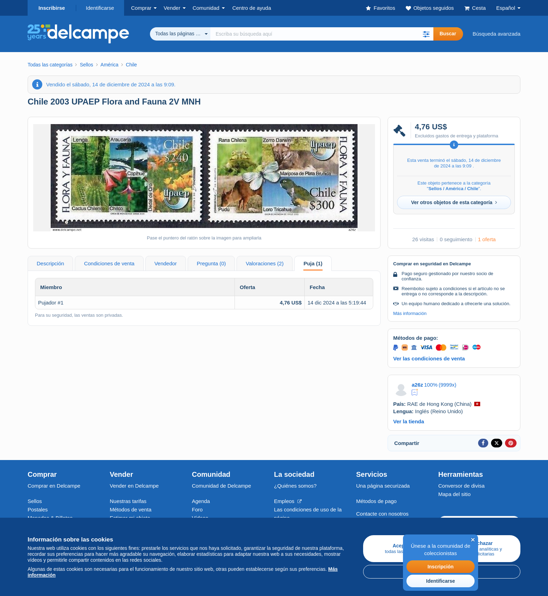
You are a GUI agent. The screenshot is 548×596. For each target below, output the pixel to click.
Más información (409, 313)
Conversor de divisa (461, 486)
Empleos (288, 501)
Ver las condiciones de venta (429, 358)
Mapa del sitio (454, 494)
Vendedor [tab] (165, 263)
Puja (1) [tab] (312, 263)
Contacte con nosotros (382, 514)
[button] (426, 34)
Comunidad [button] (206, 8)
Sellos (35, 501)
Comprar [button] (141, 8)
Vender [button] (172, 8)
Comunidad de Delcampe (221, 486)
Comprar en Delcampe (54, 486)
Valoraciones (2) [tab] (264, 263)
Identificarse (100, 8)
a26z (417, 384)
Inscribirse (51, 8)
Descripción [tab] (50, 263)
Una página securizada (383, 486)
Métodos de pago (376, 501)
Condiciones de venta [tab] (109, 263)
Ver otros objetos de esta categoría (454, 202)
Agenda (201, 501)
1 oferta (487, 239)
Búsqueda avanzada (496, 34)
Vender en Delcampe (134, 486)
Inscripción (440, 566)
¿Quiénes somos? (295, 486)
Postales (38, 509)
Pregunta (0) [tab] (211, 263)
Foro (197, 509)
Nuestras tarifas (128, 501)
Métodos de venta (130, 509)
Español (505, 8)
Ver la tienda (408, 421)
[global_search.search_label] (321, 34)
